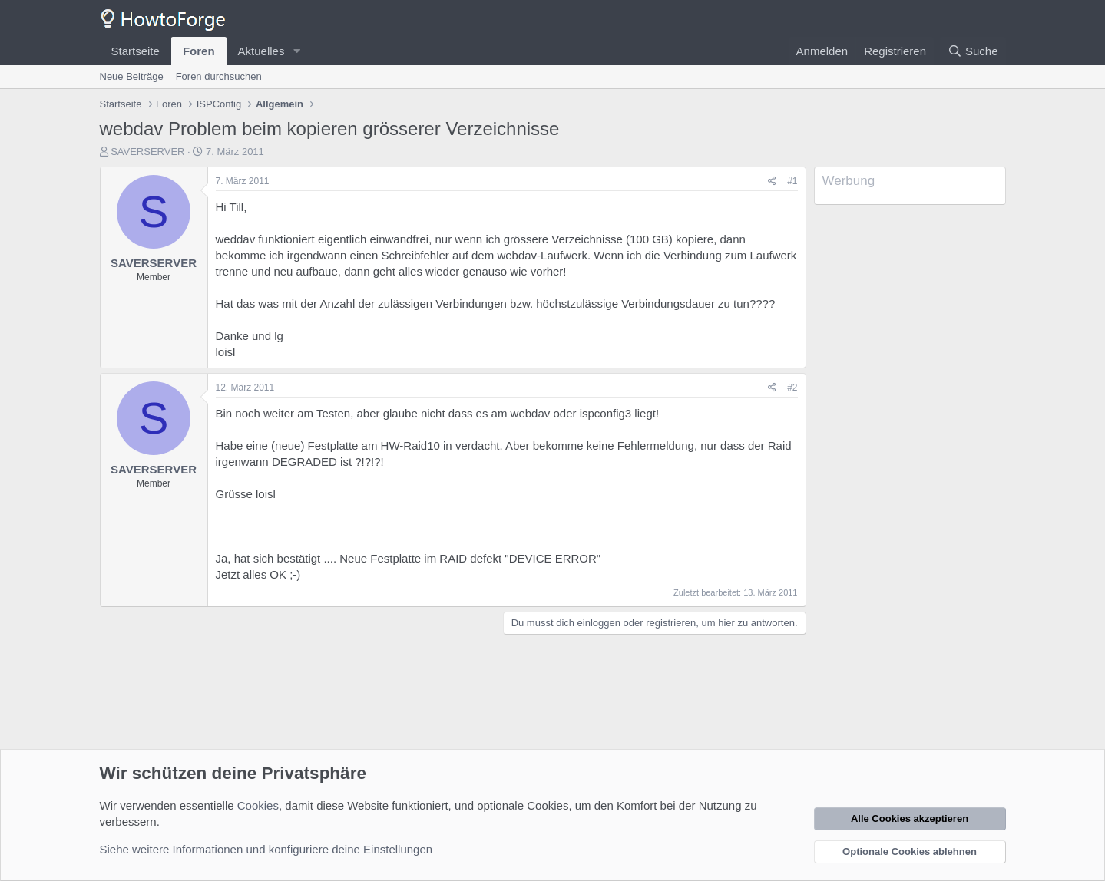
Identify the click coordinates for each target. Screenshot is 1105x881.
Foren (199, 51)
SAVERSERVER (147, 151)
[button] (296, 51)
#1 (792, 181)
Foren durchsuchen (219, 76)
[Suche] (973, 51)
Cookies (258, 805)
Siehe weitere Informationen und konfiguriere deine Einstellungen (266, 849)
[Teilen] (772, 181)
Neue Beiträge (132, 76)
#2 (792, 387)
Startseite (135, 51)
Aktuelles (261, 51)
